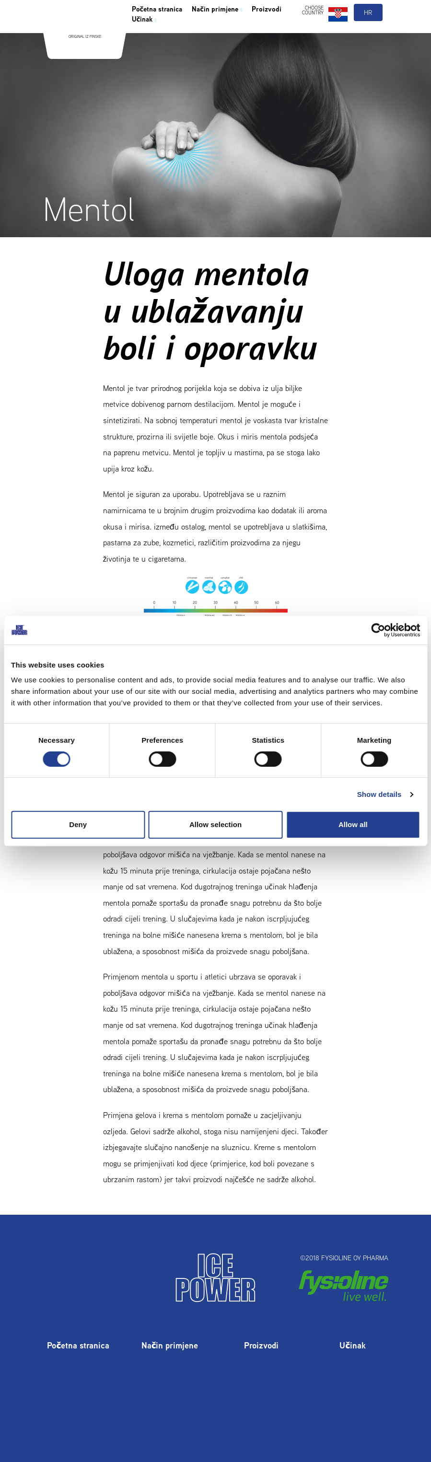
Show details (379, 794)
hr (368, 32)
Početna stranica (165, 30)
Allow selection (215, 824)
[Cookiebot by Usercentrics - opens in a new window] (378, 630)
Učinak (195, 44)
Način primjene (241, 30)
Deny (78, 824)
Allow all (353, 824)
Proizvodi (151, 44)
